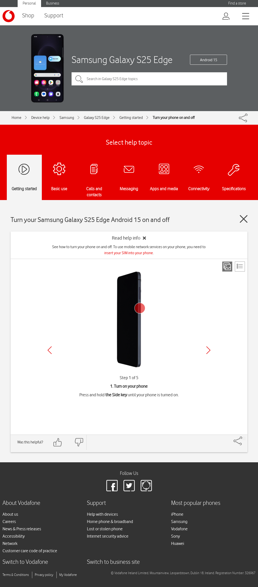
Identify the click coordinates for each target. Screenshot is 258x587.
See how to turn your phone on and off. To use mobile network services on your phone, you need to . (129, 250)
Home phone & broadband (110, 521)
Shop (28, 16)
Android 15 (208, 60)
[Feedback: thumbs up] (57, 442)
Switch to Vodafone (25, 562)
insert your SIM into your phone (128, 253)
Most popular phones (195, 503)
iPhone (177, 514)
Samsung (66, 117)
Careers (9, 521)
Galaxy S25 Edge (97, 117)
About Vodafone (21, 503)
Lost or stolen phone (105, 528)
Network (10, 543)
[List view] (240, 267)
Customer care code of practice (30, 550)
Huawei (177, 543)
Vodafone (179, 528)
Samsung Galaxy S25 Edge (122, 59)
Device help (40, 117)
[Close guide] (243, 219)
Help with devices (102, 514)
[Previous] (50, 350)
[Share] (244, 438)
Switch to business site (113, 562)
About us (10, 514)
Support (53, 16)
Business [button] (52, 3)
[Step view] (227, 267)
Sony (175, 536)
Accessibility (14, 536)
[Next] (208, 350)
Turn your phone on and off (174, 117)
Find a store (237, 3)
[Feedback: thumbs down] (79, 442)
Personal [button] (29, 3)
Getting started (131, 117)
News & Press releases (22, 528)
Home (16, 117)
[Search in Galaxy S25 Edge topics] (149, 78)
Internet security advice (107, 536)
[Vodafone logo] (9, 16)
